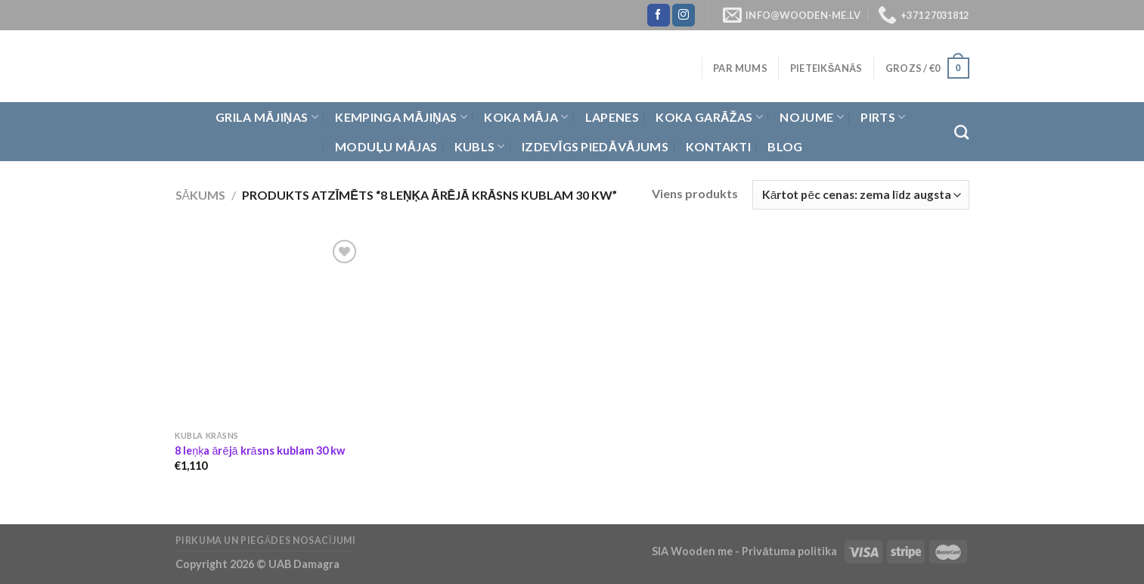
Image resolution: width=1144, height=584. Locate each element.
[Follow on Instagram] (683, 15)
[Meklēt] (961, 132)
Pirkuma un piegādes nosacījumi (265, 540)
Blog (784, 146)
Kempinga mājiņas (401, 117)
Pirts (882, 117)
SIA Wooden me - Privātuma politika (745, 551)
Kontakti (719, 146)
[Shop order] (860, 195)
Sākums (200, 195)
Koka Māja (526, 117)
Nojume (811, 117)
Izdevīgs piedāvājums (595, 146)
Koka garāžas (709, 117)
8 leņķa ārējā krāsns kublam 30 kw (259, 450)
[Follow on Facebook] (658, 15)
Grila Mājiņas (266, 117)
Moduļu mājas (386, 146)
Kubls (479, 146)
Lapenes (612, 117)
